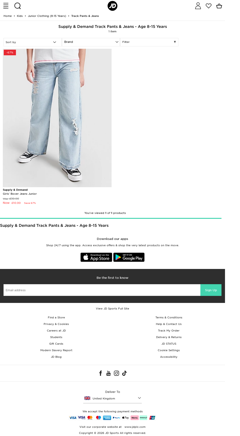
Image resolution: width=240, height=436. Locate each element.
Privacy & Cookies (56, 324)
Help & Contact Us (169, 324)
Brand (68, 42)
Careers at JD (56, 330)
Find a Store (56, 317)
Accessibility (168, 356)
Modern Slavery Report (56, 350)
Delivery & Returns (169, 337)
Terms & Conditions (168, 317)
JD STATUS (168, 343)
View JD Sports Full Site (112, 308)
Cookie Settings (169, 350)
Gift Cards (56, 343)
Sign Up (211, 290)
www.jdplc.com (135, 427)
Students (56, 337)
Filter (149, 42)
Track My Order (169, 330)
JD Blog (56, 356)
